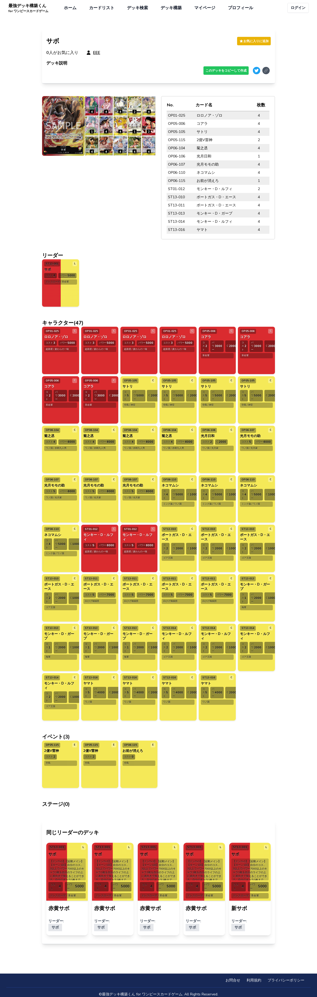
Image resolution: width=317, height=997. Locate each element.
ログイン (298, 7)
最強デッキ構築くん (28, 8)
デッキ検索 (137, 8)
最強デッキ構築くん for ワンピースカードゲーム (142, 994)
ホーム (70, 8)
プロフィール (240, 8)
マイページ (204, 8)
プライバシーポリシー (286, 980)
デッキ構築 (171, 8)
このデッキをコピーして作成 (226, 70)
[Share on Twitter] (256, 70)
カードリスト (101, 8)
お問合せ (233, 980)
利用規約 (254, 980)
